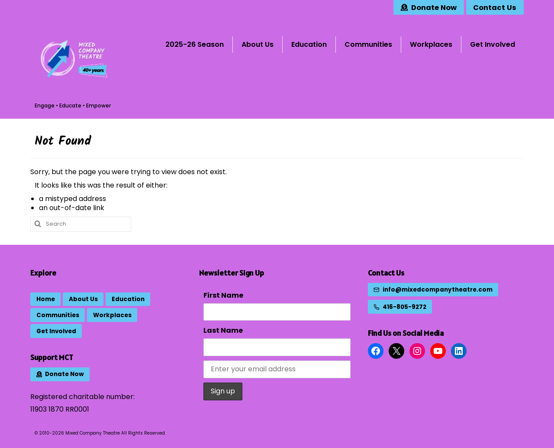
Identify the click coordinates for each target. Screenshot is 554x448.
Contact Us (386, 273)
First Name (223, 295)
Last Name (223, 330)
